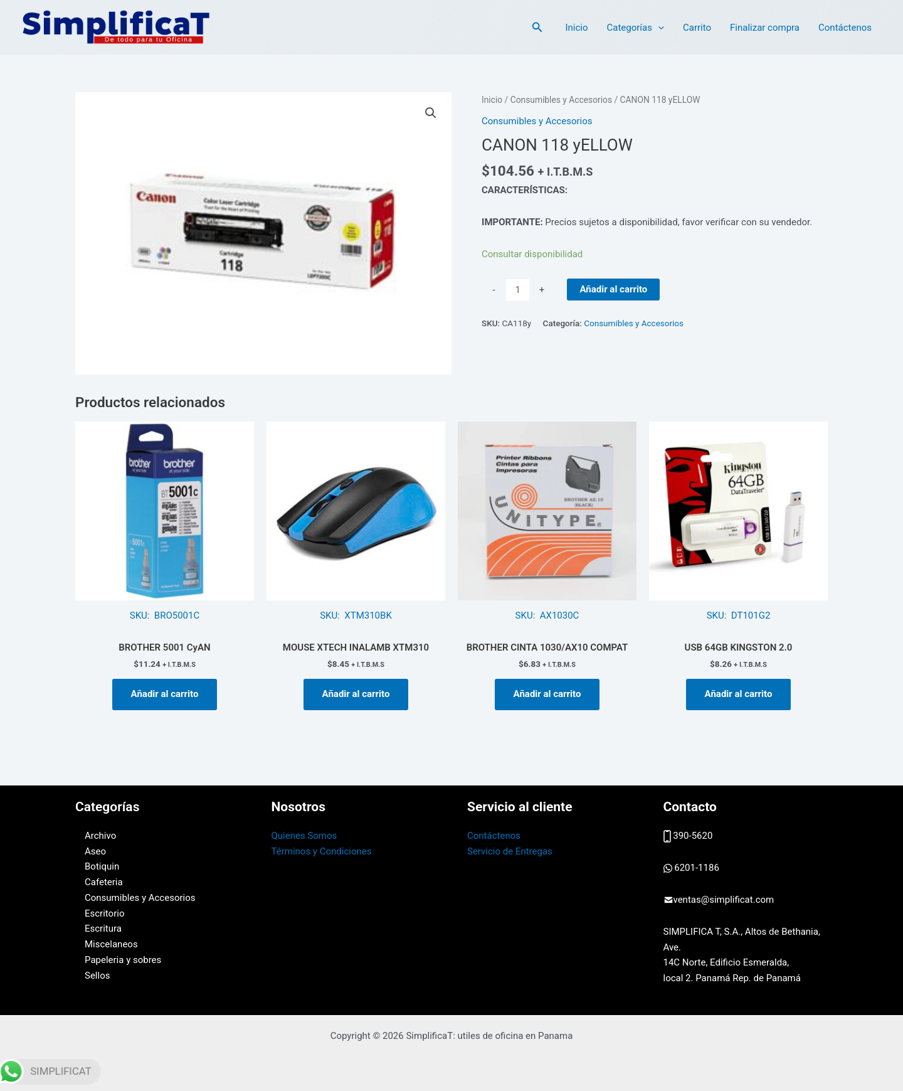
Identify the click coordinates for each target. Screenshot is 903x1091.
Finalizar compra (765, 27)
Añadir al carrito (613, 289)
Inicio (576, 27)
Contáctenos (845, 27)
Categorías (634, 27)
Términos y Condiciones (322, 851)
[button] (537, 27)
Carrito (697, 27)
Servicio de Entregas (509, 851)
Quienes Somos (304, 835)
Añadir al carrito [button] (165, 694)
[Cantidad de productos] (517, 290)
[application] (658, 27)
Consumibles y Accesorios (561, 100)
